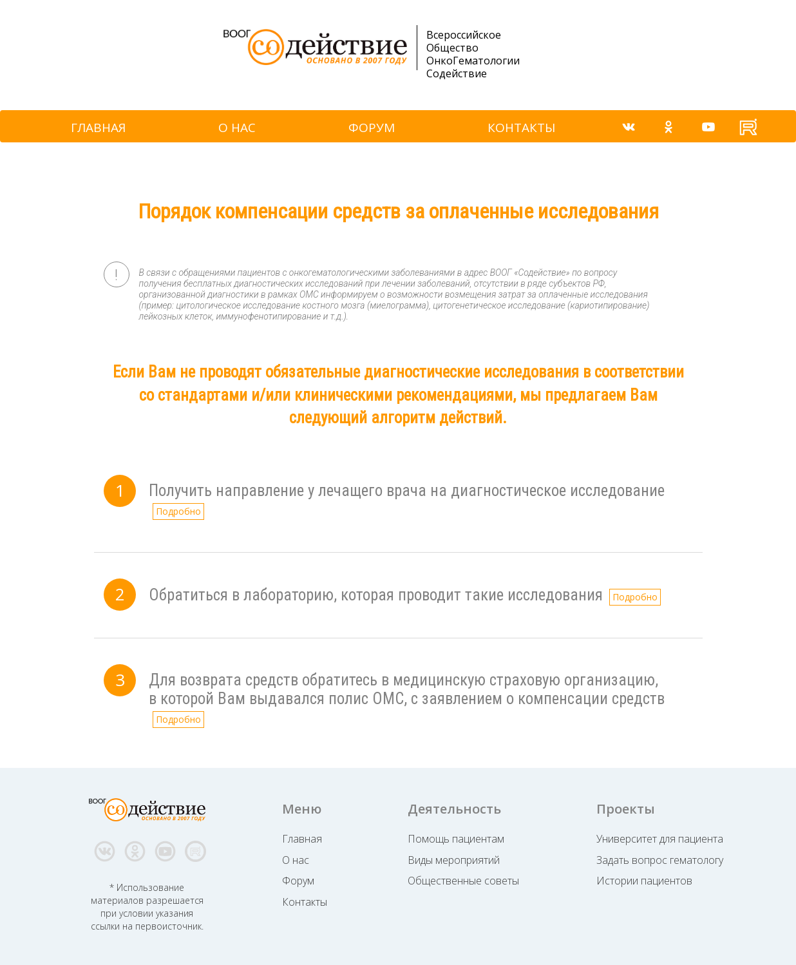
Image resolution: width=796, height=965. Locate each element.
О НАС (237, 127)
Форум (298, 881)
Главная (302, 839)
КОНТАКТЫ (522, 127)
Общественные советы (463, 881)
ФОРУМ (371, 127)
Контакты (304, 902)
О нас (295, 860)
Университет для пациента (659, 839)
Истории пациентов (644, 881)
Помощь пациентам (456, 839)
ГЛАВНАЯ (98, 127)
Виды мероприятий (454, 860)
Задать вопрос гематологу (659, 860)
